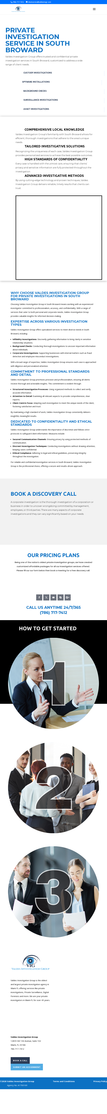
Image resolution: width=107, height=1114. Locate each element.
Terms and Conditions (64, 1081)
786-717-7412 (17, 1049)
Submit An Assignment (27, 1067)
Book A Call (20, 1060)
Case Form (61, 948)
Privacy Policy (100, 1081)
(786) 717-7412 (53, 612)
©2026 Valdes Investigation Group (17, 1081)
